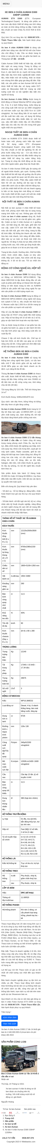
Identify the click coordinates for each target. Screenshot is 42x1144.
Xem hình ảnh (9, 1017)
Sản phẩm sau (30, 1109)
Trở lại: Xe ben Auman (12, 1109)
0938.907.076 (28, 1138)
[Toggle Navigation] (6, 4)
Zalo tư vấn (8, 1138)
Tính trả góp (9, 1024)
